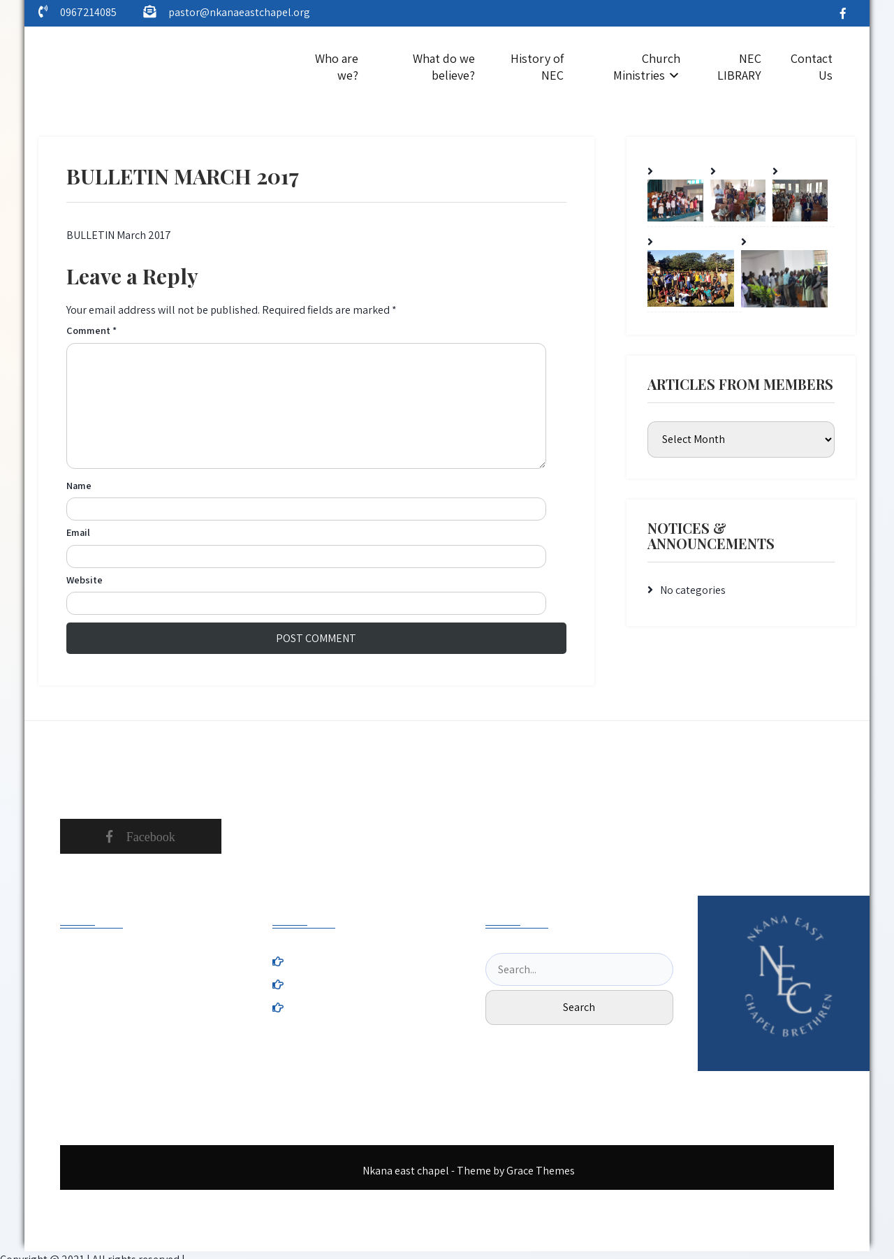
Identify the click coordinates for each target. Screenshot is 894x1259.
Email (78, 532)
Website (84, 579)
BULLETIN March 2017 (118, 235)
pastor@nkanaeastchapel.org (239, 12)
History (398, 961)
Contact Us (812, 66)
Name (78, 485)
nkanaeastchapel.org (153, 1028)
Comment (91, 330)
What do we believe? (444, 66)
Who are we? (336, 66)
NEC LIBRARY (739, 66)
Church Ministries (647, 66)
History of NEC (537, 66)
